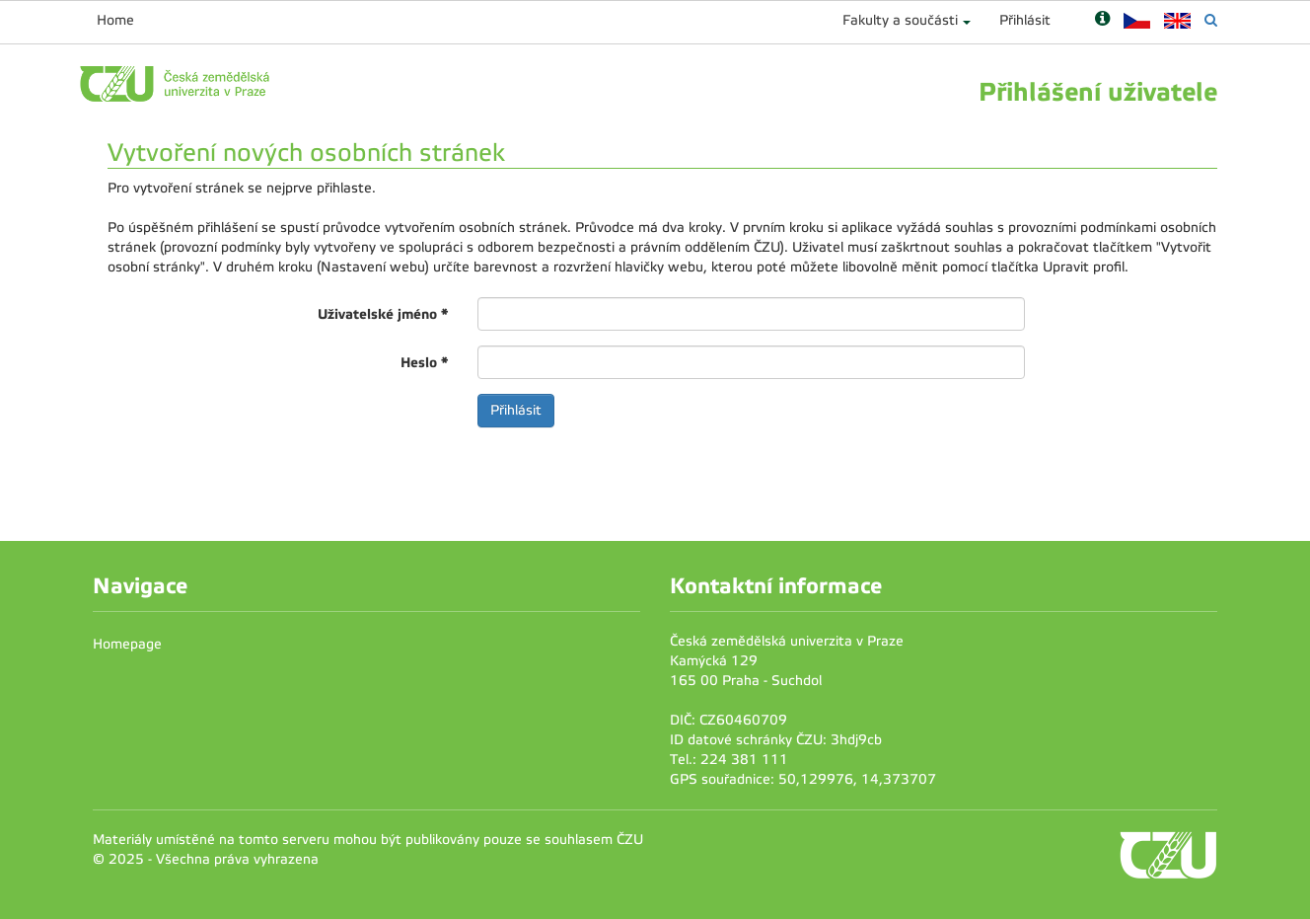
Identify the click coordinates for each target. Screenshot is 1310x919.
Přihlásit (1025, 20)
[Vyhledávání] (1210, 20)
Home (115, 20)
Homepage (127, 644)
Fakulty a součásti (900, 20)
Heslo (424, 362)
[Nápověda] (1102, 20)
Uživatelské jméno (383, 314)
